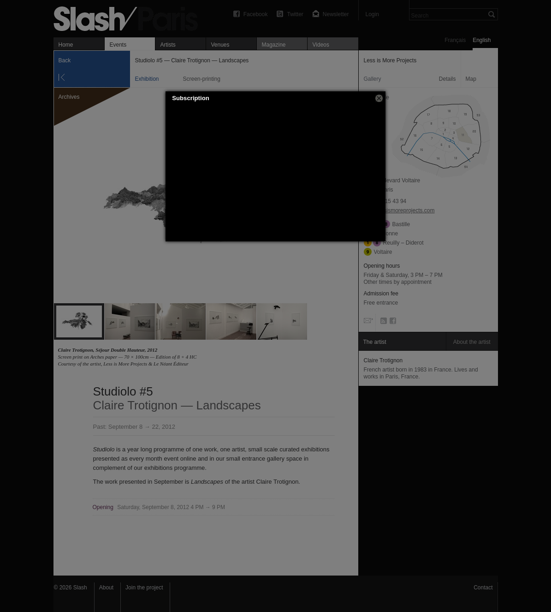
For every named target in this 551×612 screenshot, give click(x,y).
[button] (379, 98)
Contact (483, 587)
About (106, 587)
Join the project (144, 587)
